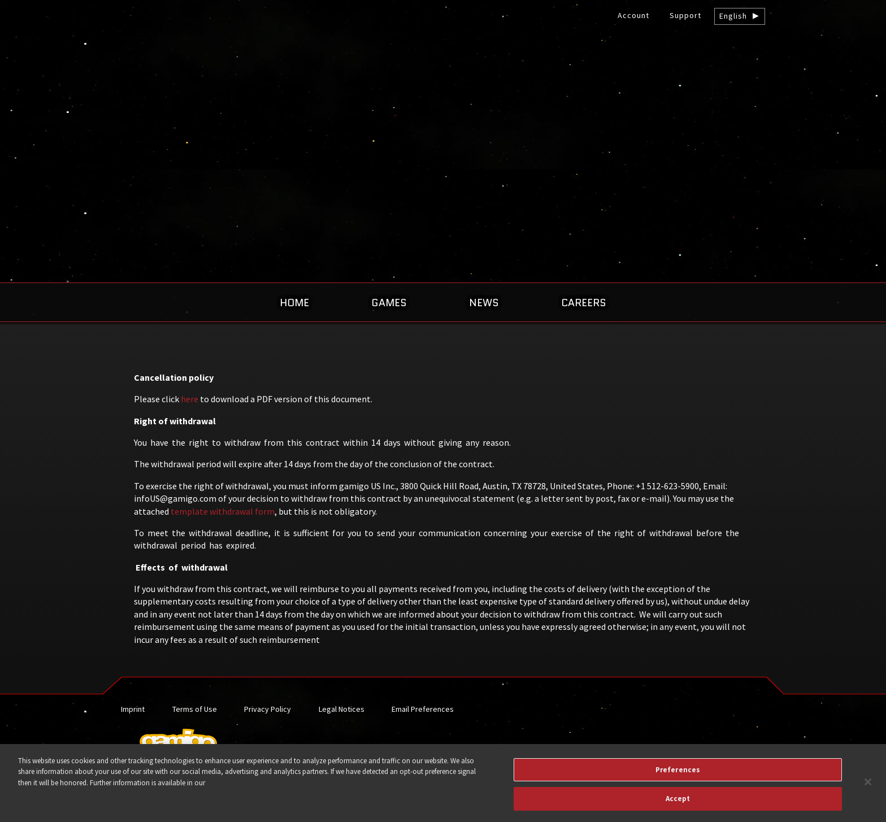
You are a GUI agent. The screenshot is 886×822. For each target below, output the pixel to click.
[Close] (867, 787)
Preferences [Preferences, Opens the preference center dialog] (677, 775)
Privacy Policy (267, 709)
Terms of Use (194, 709)
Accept (678, 805)
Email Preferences (423, 709)
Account (633, 15)
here (189, 399)
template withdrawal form (223, 511)
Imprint (133, 709)
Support (685, 15)
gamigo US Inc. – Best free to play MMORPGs (443, 94)
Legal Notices (341, 709)
